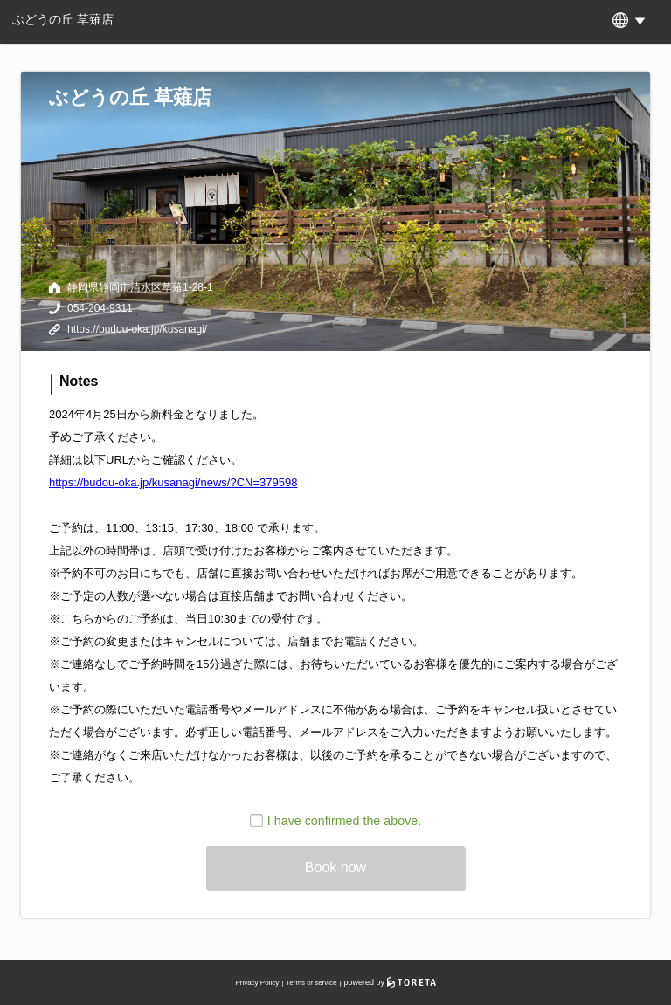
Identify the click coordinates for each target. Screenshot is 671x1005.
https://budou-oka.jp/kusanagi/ (137, 329)
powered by (390, 982)
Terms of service (311, 983)
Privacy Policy (257, 983)
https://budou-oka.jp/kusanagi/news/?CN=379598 (173, 482)
